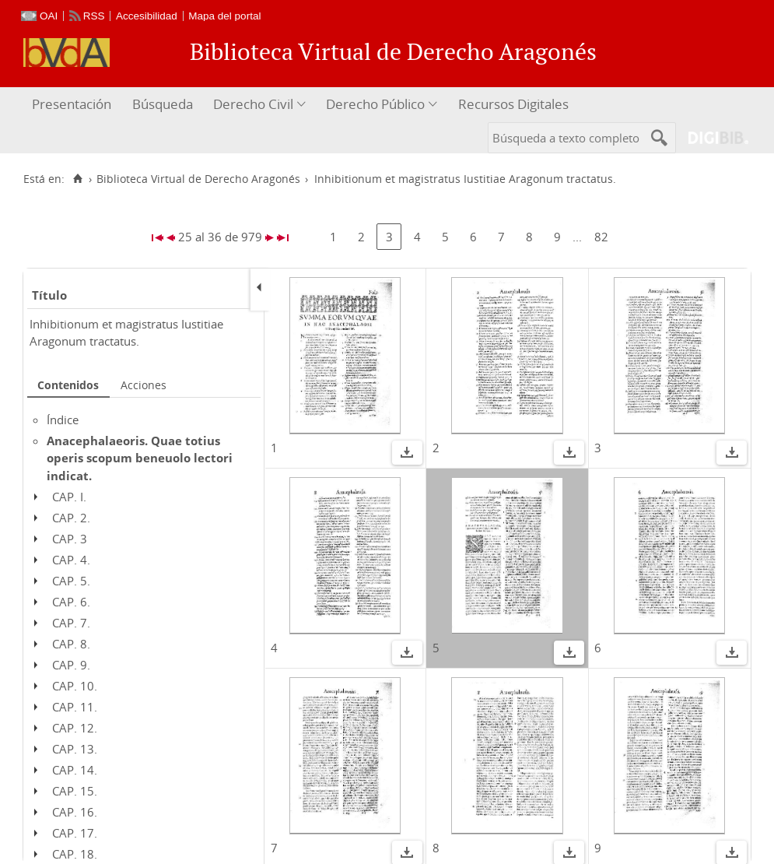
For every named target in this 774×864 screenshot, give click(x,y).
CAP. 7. (71, 622)
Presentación (71, 104)
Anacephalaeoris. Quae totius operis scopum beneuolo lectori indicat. (140, 458)
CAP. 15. (74, 791)
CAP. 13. (74, 749)
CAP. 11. (74, 707)
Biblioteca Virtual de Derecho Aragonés (198, 179)
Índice (63, 419)
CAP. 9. (71, 665)
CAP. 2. (71, 517)
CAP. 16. (74, 812)
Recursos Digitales (513, 104)
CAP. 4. (71, 559)
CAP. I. (69, 496)
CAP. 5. (71, 580)
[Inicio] (77, 179)
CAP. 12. (74, 728)
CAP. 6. (71, 601)
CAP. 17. (74, 833)
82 (601, 236)
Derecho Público (375, 104)
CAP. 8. (71, 644)
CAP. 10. (74, 686)
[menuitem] (73, 104)
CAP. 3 (69, 538)
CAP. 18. (74, 854)
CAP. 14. (74, 770)
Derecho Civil (253, 104)
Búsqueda (162, 104)
